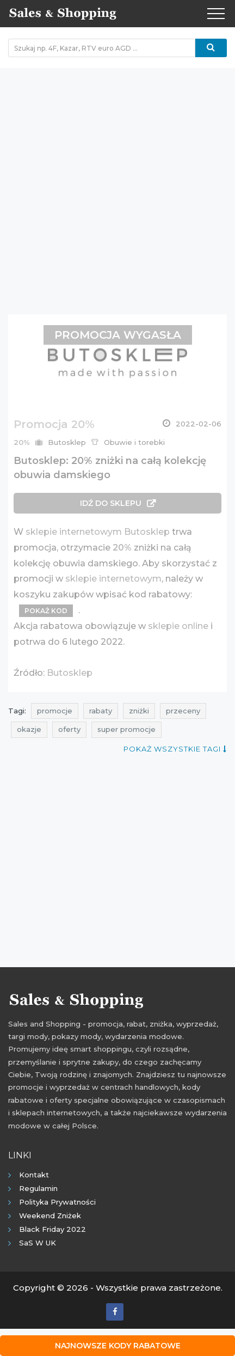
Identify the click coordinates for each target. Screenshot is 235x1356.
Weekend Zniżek (50, 1215)
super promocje (126, 729)
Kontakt (34, 1174)
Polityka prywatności (57, 1202)
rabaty (100, 710)
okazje (29, 729)
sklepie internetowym (113, 578)
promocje (54, 710)
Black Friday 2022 (52, 1229)
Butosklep (69, 673)
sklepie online (178, 626)
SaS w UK (37, 1242)
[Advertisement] (117, 185)
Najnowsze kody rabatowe (118, 1346)
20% (122, 547)
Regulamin (38, 1188)
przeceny (183, 710)
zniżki (139, 710)
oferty (69, 729)
